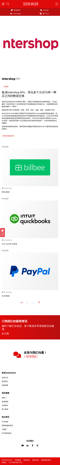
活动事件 (5, 405)
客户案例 (5, 409)
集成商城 (5, 402)
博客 (3, 398)
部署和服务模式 (7, 425)
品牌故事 (5, 385)
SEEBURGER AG (6, 460)
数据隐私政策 (46, 460)
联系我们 (32, 356)
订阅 (5, 333)
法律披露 (18, 460)
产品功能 (5, 422)
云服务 (4, 429)
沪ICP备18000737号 (15, 462)
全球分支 (5, 378)
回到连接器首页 (8, 136)
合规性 (4, 462)
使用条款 (26, 460)
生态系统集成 (6, 433)
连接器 (6, 86)
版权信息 (35, 460)
